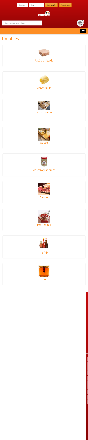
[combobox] (22, 23)
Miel (44, 279)
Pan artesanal (44, 112)
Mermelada (44, 225)
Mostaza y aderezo (44, 170)
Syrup (44, 252)
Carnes (44, 197)
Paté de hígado (44, 60)
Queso (44, 143)
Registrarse (65, 5)
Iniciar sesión (51, 5)
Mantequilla (44, 88)
